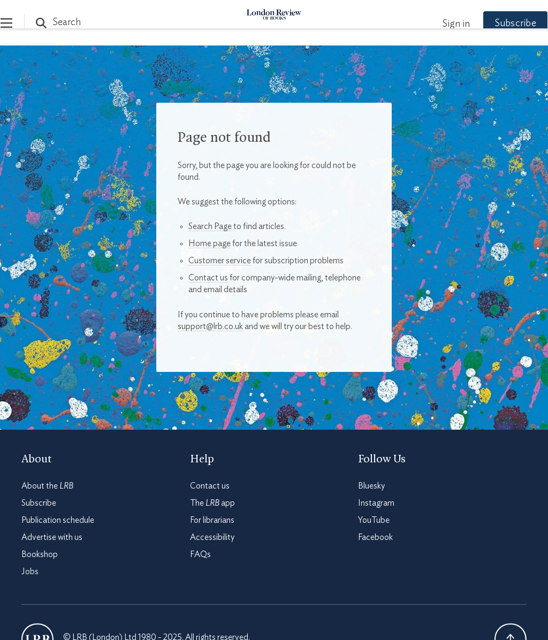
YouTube (374, 520)
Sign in (435, 24)
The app (212, 503)
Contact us (208, 277)
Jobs (30, 571)
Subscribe (494, 23)
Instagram (376, 503)
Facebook (375, 537)
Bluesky (371, 486)
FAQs (200, 554)
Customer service (219, 260)
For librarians (212, 520)
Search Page (210, 226)
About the (47, 486)
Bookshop (39, 554)
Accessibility (212, 537)
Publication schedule (57, 520)
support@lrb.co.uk (210, 326)
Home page (209, 243)
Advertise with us (51, 537)
